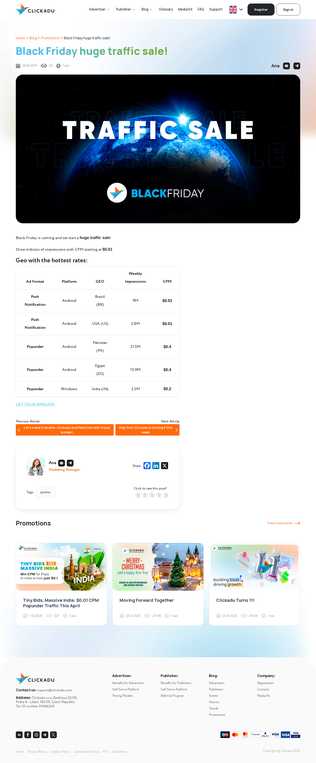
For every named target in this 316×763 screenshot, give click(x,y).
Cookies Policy (60, 752)
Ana (275, 66)
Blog (145, 9)
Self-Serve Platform (125, 689)
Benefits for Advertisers (128, 683)
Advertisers (216, 683)
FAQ (201, 9)
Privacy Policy (37, 752)
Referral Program (172, 696)
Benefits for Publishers (176, 683)
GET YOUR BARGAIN (35, 404)
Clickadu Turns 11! (235, 600)
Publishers (216, 689)
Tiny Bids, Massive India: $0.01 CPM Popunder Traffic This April (61, 603)
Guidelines (119, 752)
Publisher (123, 9)
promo (45, 492)
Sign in (288, 9)
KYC (106, 752)
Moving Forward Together (147, 600)
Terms (20, 752)
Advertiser (97, 9)
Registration (265, 683)
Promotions (50, 38)
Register (261, 9)
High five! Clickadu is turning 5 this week (148, 429)
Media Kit (185, 9)
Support (216, 9)
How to (214, 702)
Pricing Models (122, 696)
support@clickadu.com (54, 690)
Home (20, 38)
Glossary (166, 9)
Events (213, 696)
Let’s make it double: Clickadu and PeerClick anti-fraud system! (64, 429)
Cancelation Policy (86, 752)
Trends (213, 708)
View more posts (284, 523)
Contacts (263, 689)
